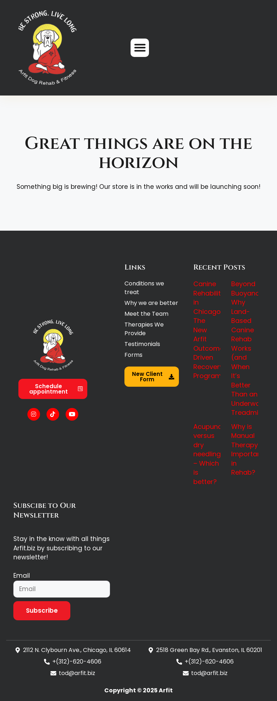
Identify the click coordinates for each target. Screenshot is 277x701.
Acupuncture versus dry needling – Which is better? (214, 454)
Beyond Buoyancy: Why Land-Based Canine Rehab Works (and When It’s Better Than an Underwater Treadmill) (250, 348)
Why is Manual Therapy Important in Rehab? (247, 449)
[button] (140, 48)
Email (21, 575)
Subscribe (42, 610)
